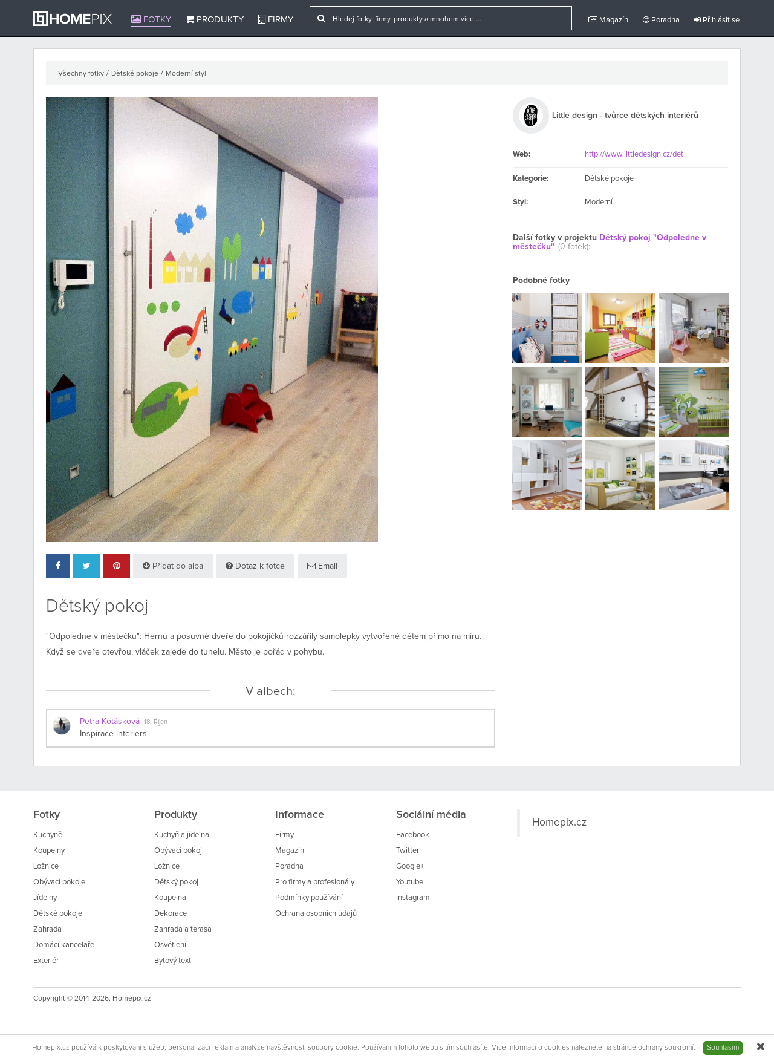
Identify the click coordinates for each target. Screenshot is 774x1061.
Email (322, 565)
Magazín (608, 20)
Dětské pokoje (134, 73)
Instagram (413, 898)
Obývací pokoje (59, 882)
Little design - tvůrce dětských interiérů (625, 115)
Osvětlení (170, 945)
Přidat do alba (173, 565)
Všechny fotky (81, 73)
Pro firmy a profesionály (314, 882)
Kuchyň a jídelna (181, 835)
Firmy (275, 19)
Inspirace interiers (113, 734)
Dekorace (170, 914)
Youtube (409, 882)
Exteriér (46, 961)
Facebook (412, 835)
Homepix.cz (559, 822)
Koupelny (49, 851)
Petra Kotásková (110, 721)
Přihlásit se (717, 20)
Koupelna (170, 898)
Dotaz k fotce (255, 565)
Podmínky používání (309, 898)
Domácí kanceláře (63, 945)
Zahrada (47, 929)
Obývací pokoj (178, 851)
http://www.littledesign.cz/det (634, 154)
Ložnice (46, 866)
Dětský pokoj (176, 882)
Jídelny (45, 898)
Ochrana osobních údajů (316, 914)
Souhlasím (723, 1047)
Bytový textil (174, 961)
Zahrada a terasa (183, 929)
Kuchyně (47, 835)
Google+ (410, 866)
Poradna (661, 20)
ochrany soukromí (666, 1047)
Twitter (407, 851)
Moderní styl (186, 73)
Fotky (151, 19)
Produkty (215, 19)
